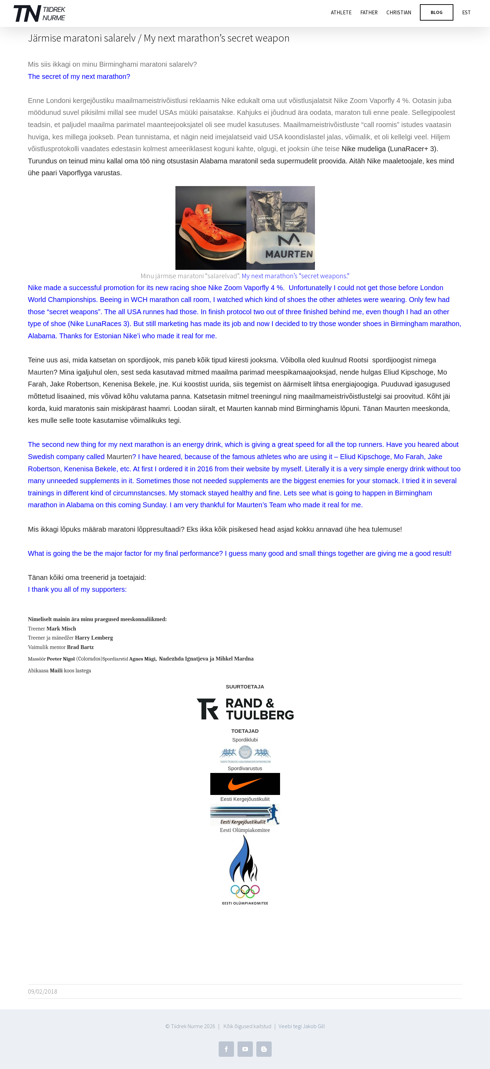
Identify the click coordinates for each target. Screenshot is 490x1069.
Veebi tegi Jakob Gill (302, 1019)
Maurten (40, 372)
